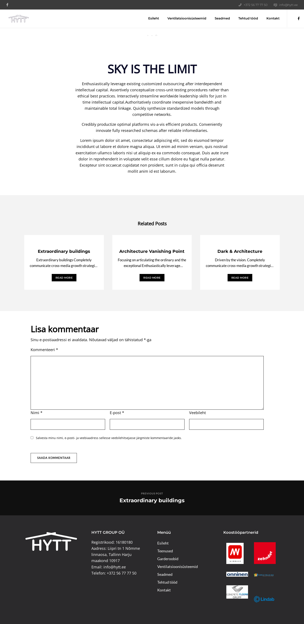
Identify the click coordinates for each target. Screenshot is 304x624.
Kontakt (269, 18)
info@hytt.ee (288, 5)
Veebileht (197, 412)
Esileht (150, 18)
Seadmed (219, 18)
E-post (117, 412)
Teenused (165, 551)
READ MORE (64, 277)
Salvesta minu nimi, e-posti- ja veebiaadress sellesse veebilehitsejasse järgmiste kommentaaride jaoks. (109, 438)
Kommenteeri (44, 349)
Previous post (152, 493)
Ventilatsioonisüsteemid (183, 18)
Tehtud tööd (245, 18)
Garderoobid (167, 558)
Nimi (36, 412)
